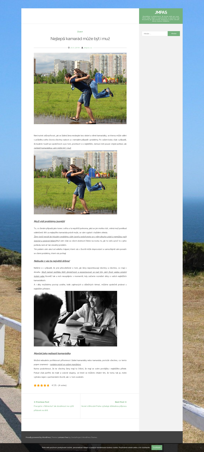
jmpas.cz (88, 47)
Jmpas (161, 12)
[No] (200, 447)
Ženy (80, 31)
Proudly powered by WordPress (38, 437)
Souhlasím (157, 447)
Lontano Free (63, 437)
